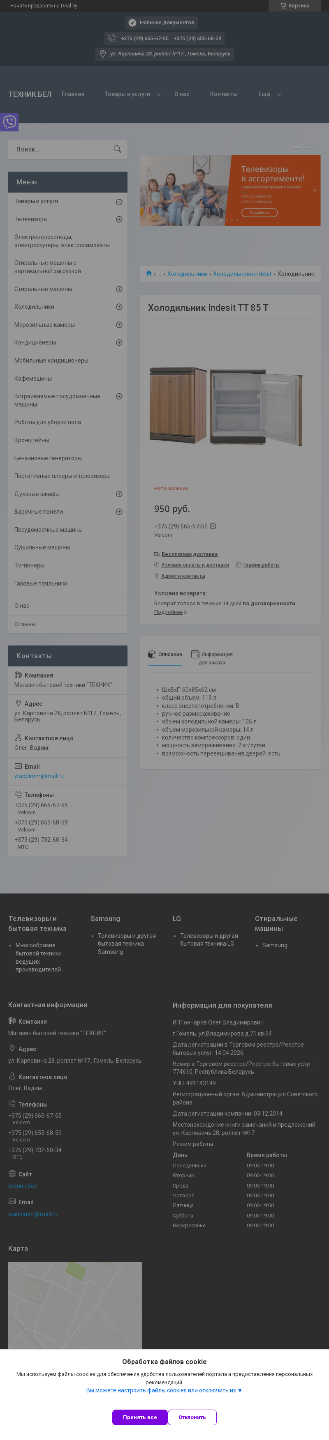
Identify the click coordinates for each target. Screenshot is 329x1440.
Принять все (140, 1417)
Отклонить (192, 1417)
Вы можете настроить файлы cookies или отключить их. (161, 1390)
